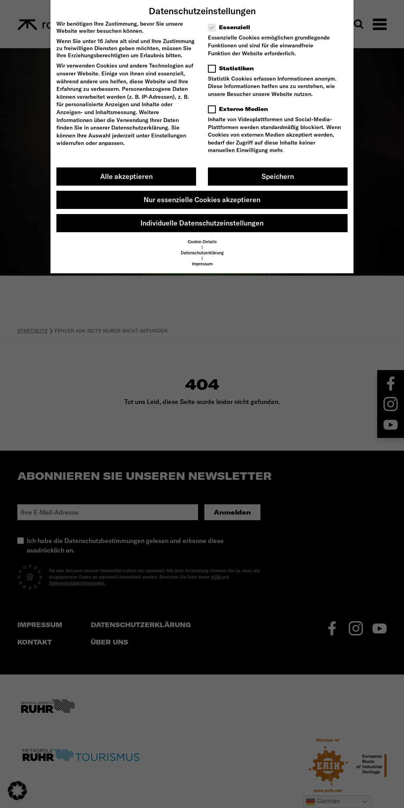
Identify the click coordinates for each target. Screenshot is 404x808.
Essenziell (231, 27)
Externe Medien (240, 109)
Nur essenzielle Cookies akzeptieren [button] (202, 199)
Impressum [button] (202, 264)
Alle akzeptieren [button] (126, 176)
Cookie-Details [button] (202, 241)
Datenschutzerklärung (139, 127)
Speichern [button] (278, 176)
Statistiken (233, 68)
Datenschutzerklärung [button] (202, 253)
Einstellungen (168, 135)
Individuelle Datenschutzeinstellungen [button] (202, 222)
